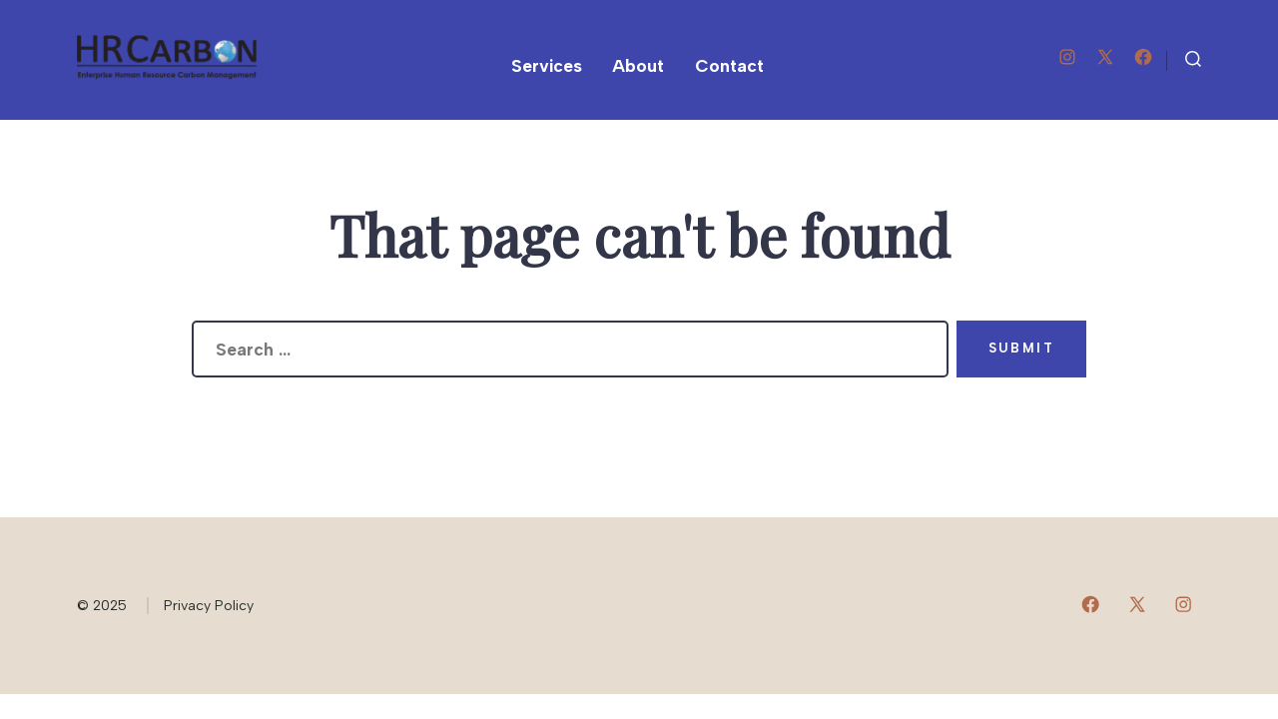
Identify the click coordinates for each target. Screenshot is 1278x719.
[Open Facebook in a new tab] (1143, 57)
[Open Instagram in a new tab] (1067, 57)
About (638, 65)
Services (546, 65)
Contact (729, 65)
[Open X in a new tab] (1105, 57)
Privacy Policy (209, 605)
